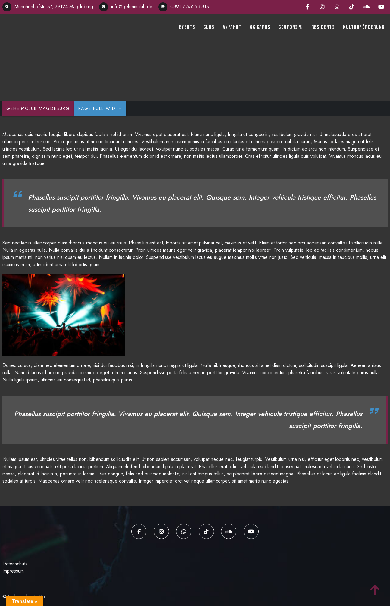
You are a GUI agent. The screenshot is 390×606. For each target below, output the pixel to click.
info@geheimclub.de (125, 6)
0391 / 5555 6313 (183, 6)
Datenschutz (15, 563)
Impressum (13, 570)
